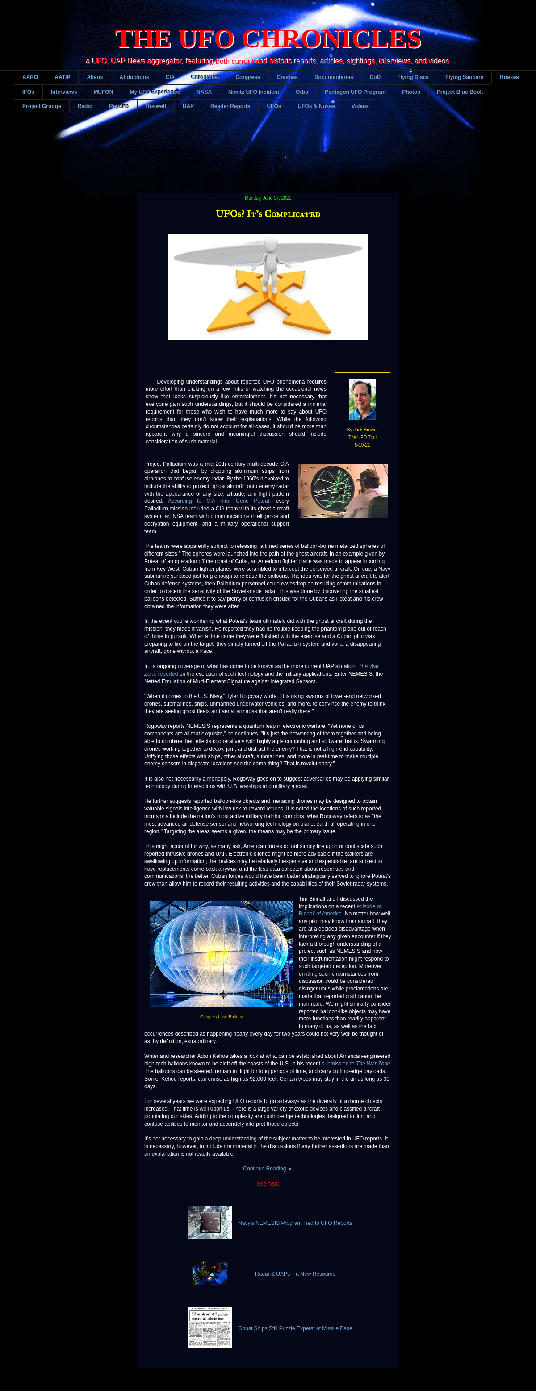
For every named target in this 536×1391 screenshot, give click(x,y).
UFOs (274, 106)
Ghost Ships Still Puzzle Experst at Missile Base (295, 1328)
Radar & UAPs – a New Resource (295, 1274)
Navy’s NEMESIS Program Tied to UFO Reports (295, 1223)
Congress (247, 77)
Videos (360, 106)
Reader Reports (230, 106)
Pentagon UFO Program (355, 92)
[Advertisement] (274, 147)
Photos (411, 92)
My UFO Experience (155, 92)
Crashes (287, 77)
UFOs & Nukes (316, 106)
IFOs (28, 92)
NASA (204, 92)
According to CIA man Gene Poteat (218, 501)
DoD (375, 77)
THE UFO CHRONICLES (268, 38)
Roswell (156, 106)
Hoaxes (509, 77)
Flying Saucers (464, 77)
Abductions (134, 77)
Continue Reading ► (268, 1168)
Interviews (64, 92)
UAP (188, 106)
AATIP (62, 77)
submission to (356, 1064)
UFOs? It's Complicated (268, 214)
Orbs (302, 92)
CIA (170, 77)
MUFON (103, 92)
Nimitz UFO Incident (253, 92)
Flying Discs (413, 77)
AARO (30, 77)
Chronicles (205, 77)
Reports (119, 106)
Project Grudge (41, 106)
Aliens (95, 77)
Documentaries (333, 77)
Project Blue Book (460, 92)
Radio (85, 106)
